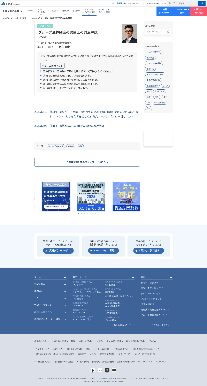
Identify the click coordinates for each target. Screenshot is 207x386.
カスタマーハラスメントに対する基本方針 (96, 354)
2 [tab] (81, 213)
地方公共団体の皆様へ (136, 341)
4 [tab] (87, 213)
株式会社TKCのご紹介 (63, 362)
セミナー (76, 11)
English (153, 341)
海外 (165, 97)
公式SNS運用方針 (121, 349)
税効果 (71, 146)
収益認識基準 (152, 85)
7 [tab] (95, 213)
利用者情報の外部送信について (146, 349)
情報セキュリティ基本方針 (97, 349)
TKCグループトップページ (154, 362)
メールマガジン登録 (182, 11)
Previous (32, 196)
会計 (157, 97)
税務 (80, 146)
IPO (148, 102)
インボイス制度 (153, 52)
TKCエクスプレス (43, 305)
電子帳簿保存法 (153, 80)
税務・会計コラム (43, 312)
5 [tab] (90, 213)
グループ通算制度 (55, 146)
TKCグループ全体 (134, 3)
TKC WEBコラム (37, 18)
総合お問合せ (108, 362)
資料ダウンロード (165, 11)
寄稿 (148, 108)
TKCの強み (53, 11)
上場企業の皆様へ (12, 11)
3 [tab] (84, 213)
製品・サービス (80, 277)
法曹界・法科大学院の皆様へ (110, 341)
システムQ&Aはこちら (121, 325)
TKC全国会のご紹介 (42, 362)
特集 (143, 277)
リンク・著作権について (144, 354)
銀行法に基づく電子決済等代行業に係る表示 (55, 354)
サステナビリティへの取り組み (49, 349)
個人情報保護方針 (74, 349)
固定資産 (160, 91)
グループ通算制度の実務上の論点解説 (58, 18)
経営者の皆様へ (41, 341)
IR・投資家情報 (82, 362)
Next (142, 196)
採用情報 (96, 362)
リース (165, 85)
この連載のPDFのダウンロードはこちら (87, 162)
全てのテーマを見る (160, 325)
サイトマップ (124, 354)
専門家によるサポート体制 (104, 10)
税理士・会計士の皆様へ (82, 341)
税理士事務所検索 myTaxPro (128, 362)
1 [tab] (78, 213)
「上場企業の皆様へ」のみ (155, 3)
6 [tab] (93, 213)
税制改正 (150, 57)
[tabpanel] (52, 196)
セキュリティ (160, 102)
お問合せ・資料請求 (199, 11)
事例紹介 (38, 291)
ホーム (31, 11)
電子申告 (150, 68)
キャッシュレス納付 (155, 74)
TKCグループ (8, 18)
